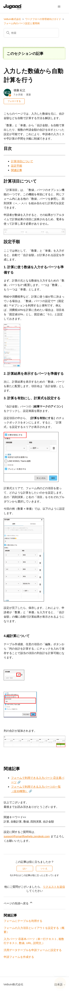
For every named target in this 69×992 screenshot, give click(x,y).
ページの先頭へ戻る (18, 903)
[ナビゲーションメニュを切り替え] (59, 7)
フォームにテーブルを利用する (23, 920)
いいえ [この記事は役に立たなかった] (44, 868)
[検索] (31, 32)
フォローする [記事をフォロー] (14, 101)
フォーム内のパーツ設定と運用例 (22, 23)
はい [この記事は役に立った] (25, 868)
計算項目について (22, 161)
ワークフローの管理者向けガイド (43, 19)
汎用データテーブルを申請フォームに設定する (33, 950)
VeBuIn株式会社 (12, 19)
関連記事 (16, 170)
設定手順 (16, 165)
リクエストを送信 (54, 886)
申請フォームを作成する (19, 956)
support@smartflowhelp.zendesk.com (27, 836)
